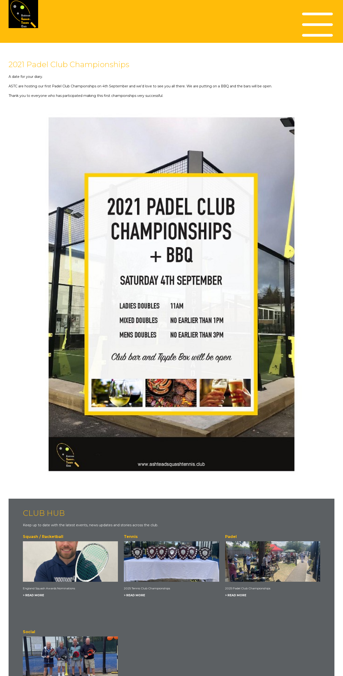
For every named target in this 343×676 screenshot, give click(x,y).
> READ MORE (33, 595)
